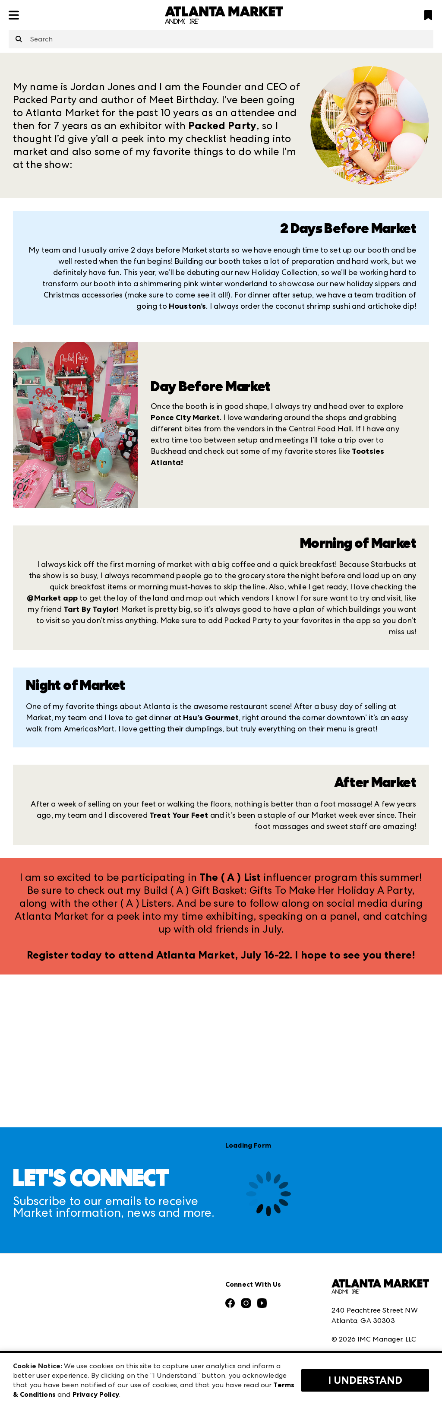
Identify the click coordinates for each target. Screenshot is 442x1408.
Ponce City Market (185, 417)
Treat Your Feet (178, 815)
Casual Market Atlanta (157, 1271)
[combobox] (221, 39)
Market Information (46, 1233)
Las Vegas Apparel (149, 1290)
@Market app (52, 598)
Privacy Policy (354, 1307)
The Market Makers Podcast (60, 1301)
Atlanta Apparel (146, 1252)
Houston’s (187, 306)
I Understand (365, 1380)
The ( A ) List (230, 877)
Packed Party (222, 125)
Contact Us (31, 1339)
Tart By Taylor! (91, 609)
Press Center (33, 1252)
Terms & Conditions (363, 1288)
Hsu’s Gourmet (211, 717)
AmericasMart (142, 1233)
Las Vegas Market (148, 1309)
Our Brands (32, 1320)
